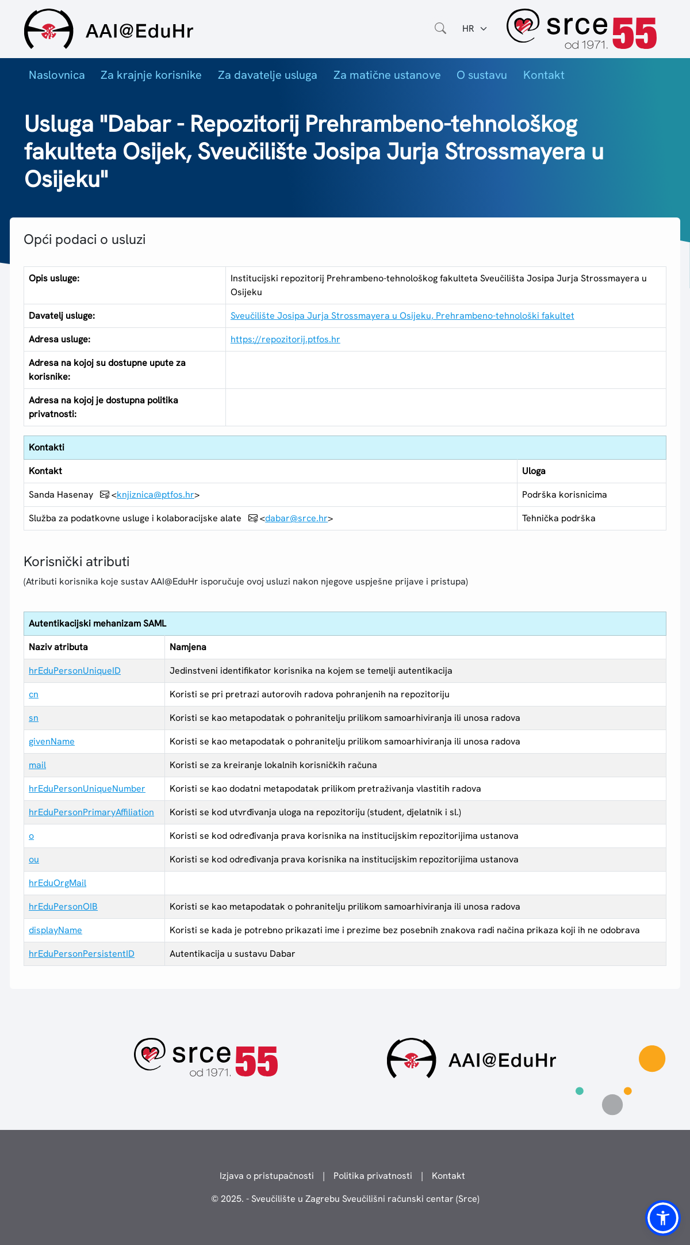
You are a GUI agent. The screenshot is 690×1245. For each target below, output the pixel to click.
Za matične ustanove (387, 74)
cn (34, 694)
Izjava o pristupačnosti (267, 1176)
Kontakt (544, 74)
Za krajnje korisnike (151, 74)
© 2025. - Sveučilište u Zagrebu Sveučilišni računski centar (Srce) (345, 1199)
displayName (55, 930)
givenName (52, 741)
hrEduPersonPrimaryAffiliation (91, 812)
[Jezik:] (475, 28)
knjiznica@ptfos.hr (155, 494)
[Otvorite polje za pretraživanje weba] (440, 28)
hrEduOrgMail (57, 883)
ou (34, 859)
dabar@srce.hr (296, 518)
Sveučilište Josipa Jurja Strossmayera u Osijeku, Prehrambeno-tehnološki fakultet (402, 316)
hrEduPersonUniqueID (75, 670)
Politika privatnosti (373, 1176)
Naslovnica (57, 74)
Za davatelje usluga (267, 74)
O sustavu (482, 74)
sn (34, 718)
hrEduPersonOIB (63, 906)
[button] (662, 1217)
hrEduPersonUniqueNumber (87, 788)
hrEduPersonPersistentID (82, 954)
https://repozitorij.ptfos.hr (285, 339)
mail (37, 765)
